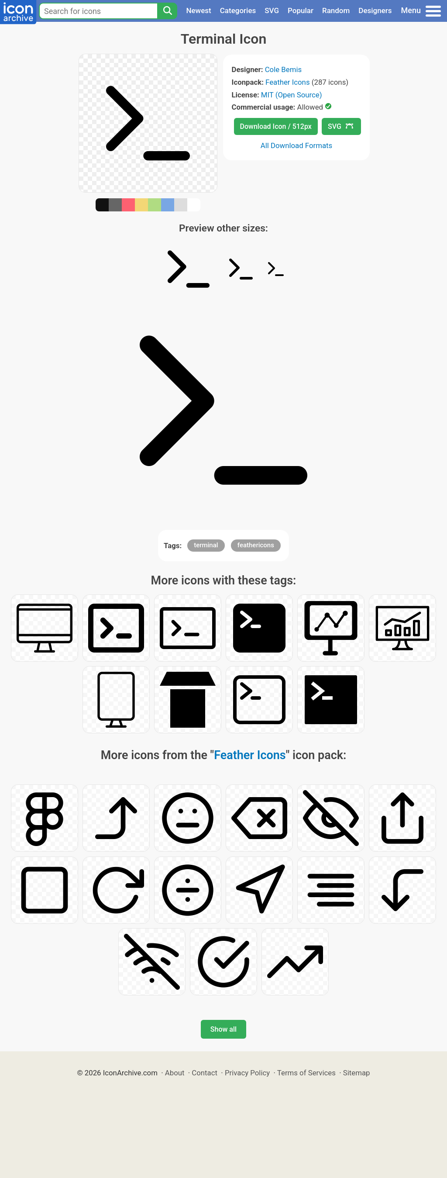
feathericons (255, 545)
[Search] (167, 11)
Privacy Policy (247, 1072)
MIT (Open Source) (291, 94)
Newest (198, 10)
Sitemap (356, 1072)
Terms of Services (306, 1072)
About (175, 1072)
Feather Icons (287, 82)
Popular (300, 10)
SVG (272, 10)
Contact (204, 1072)
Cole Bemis (283, 69)
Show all (223, 1029)
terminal (206, 545)
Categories (238, 10)
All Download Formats (297, 145)
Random (336, 10)
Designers (375, 10)
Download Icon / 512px (276, 126)
